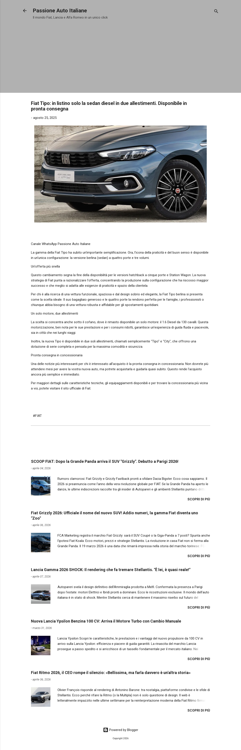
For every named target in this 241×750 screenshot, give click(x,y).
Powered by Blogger (120, 730)
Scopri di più (198, 499)
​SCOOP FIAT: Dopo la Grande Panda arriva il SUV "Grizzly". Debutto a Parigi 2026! (104, 461)
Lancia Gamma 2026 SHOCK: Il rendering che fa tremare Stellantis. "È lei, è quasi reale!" (110, 569)
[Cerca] (216, 12)
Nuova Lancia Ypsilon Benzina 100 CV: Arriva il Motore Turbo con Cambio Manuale (106, 621)
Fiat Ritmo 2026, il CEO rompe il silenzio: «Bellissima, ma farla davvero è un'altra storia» (111, 672)
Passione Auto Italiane (60, 11)
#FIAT (37, 416)
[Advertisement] (120, 55)
